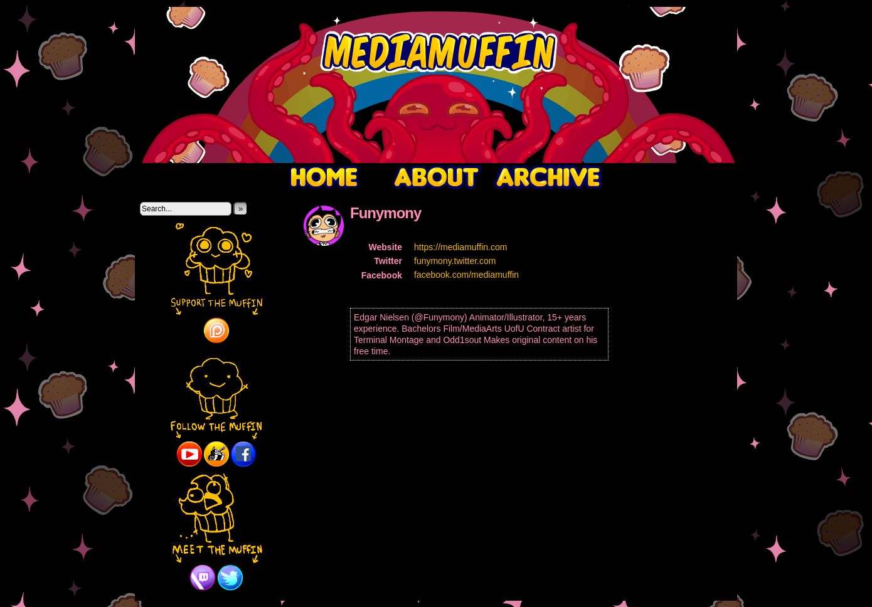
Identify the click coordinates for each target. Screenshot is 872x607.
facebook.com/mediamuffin (466, 275)
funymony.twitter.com (455, 261)
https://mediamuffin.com (460, 247)
